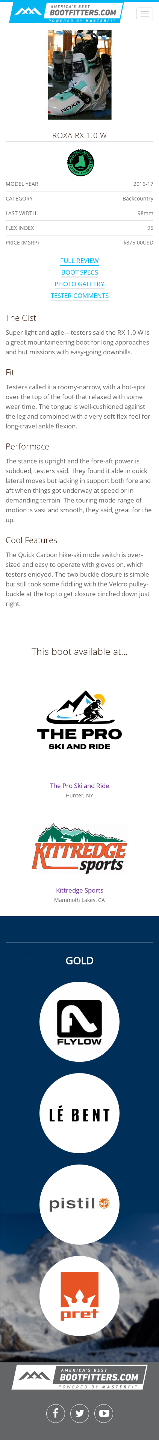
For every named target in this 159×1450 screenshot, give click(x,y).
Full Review (79, 260)
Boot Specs (79, 272)
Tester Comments (80, 295)
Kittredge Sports (79, 890)
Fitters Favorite (81, 162)
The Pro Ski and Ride (79, 785)
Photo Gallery (79, 283)
